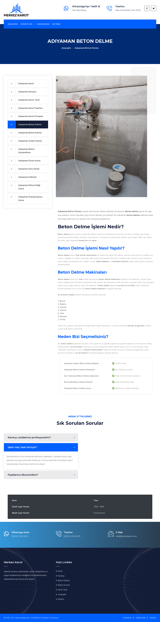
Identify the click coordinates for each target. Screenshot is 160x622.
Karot (60, 571)
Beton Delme (64, 580)
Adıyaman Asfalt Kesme (25, 141)
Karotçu (61, 576)
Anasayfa (13, 24)
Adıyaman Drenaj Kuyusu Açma (25, 197)
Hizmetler (26, 24)
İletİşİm (56, 24)
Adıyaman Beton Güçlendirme (21, 149)
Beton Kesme (64, 585)
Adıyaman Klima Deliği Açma (24, 185)
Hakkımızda (43, 24)
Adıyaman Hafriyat (22, 177)
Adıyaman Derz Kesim (23, 169)
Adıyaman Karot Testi (24, 100)
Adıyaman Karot (21, 83)
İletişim (61, 599)
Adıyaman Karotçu (22, 92)
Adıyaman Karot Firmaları (25, 116)
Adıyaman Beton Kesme (25, 133)
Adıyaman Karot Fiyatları (25, 108)
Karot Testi (62, 589)
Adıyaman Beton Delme (24, 124)
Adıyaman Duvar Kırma (24, 161)
